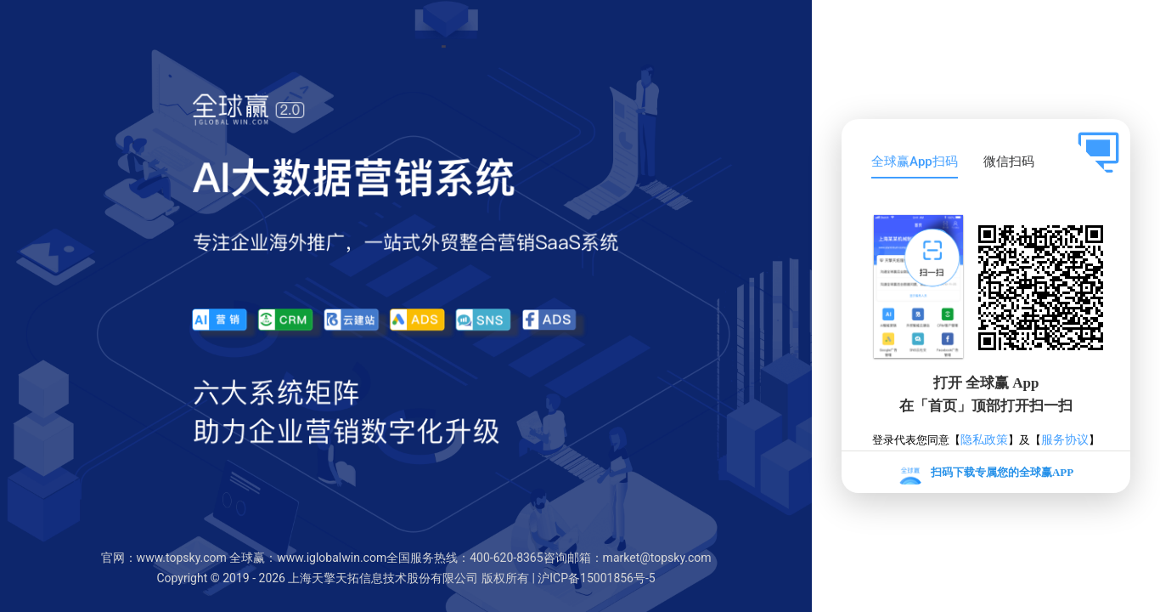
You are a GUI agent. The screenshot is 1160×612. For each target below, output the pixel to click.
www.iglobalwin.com (331, 557)
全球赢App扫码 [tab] (914, 161)
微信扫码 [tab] (1008, 161)
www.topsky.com (182, 557)
